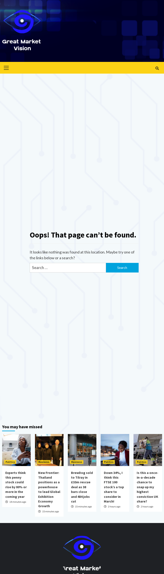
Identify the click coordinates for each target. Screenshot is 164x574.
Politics (10, 461)
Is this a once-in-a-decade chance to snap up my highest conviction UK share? (147, 487)
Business (43, 461)
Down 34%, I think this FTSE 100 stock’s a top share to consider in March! (114, 487)
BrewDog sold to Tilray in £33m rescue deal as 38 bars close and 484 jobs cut (82, 487)
